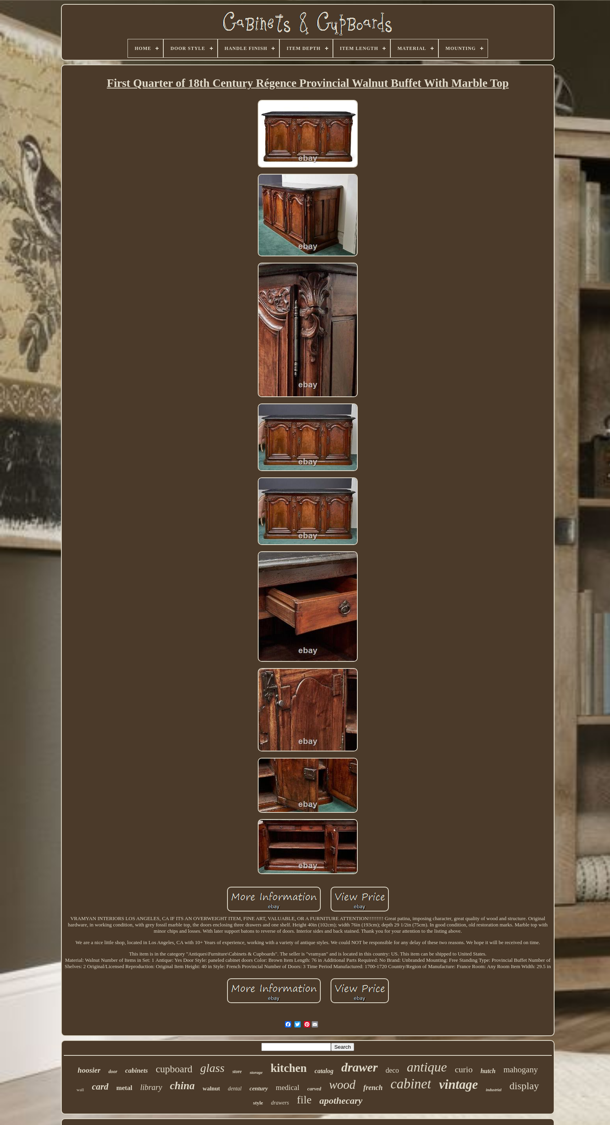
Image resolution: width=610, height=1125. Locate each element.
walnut (211, 1088)
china (182, 1086)
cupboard (174, 1069)
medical (287, 1087)
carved (314, 1089)
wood (342, 1085)
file (304, 1100)
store (237, 1071)
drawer (359, 1067)
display (524, 1086)
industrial (493, 1090)
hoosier (89, 1070)
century (259, 1088)
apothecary (341, 1101)
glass (212, 1067)
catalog (323, 1071)
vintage (458, 1084)
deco (392, 1070)
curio (464, 1069)
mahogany (520, 1069)
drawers (280, 1103)
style (258, 1103)
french (373, 1088)
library (151, 1087)
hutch (488, 1071)
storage (256, 1072)
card (100, 1087)
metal (124, 1088)
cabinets (136, 1070)
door (112, 1071)
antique (427, 1067)
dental (235, 1089)
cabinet (410, 1084)
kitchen (288, 1068)
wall (80, 1089)
